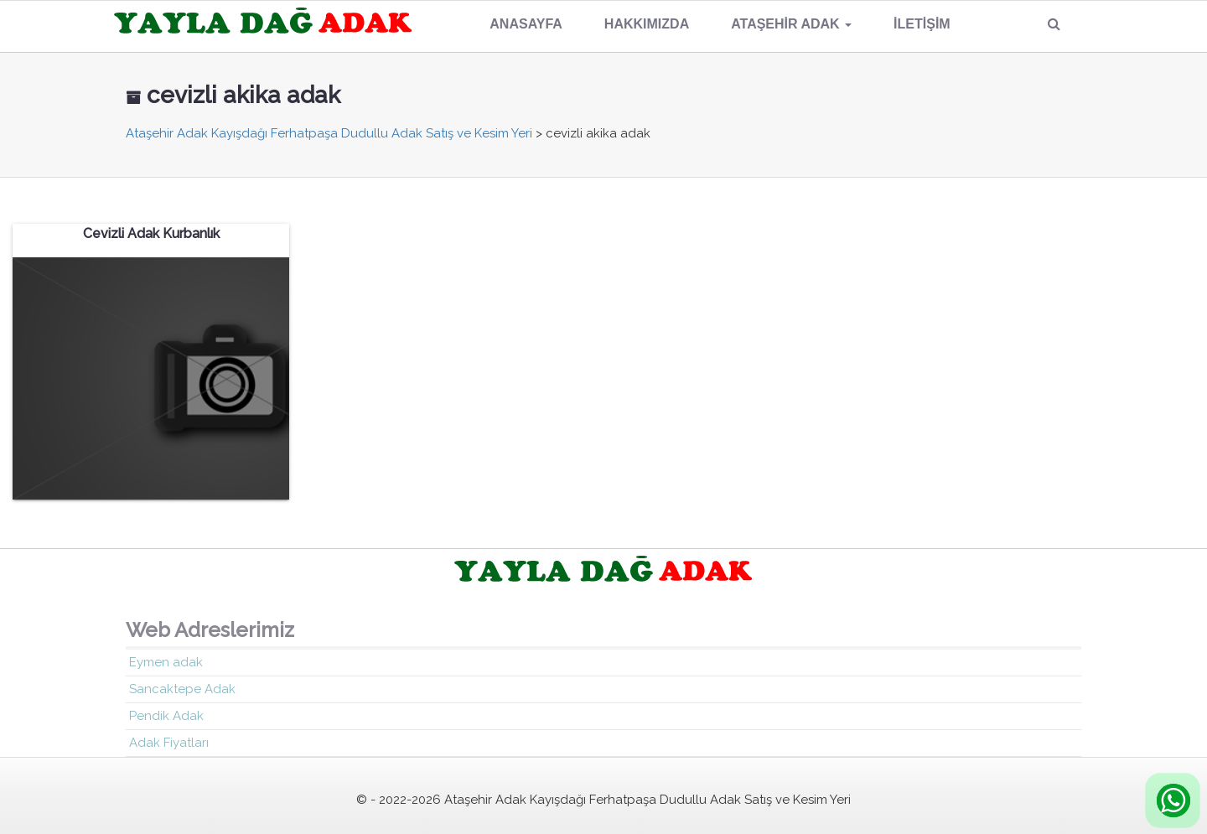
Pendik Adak (166, 715)
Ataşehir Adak (791, 24)
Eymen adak (166, 662)
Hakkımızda (646, 24)
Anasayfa (526, 24)
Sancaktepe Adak (182, 689)
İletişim (922, 24)
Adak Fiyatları (169, 742)
